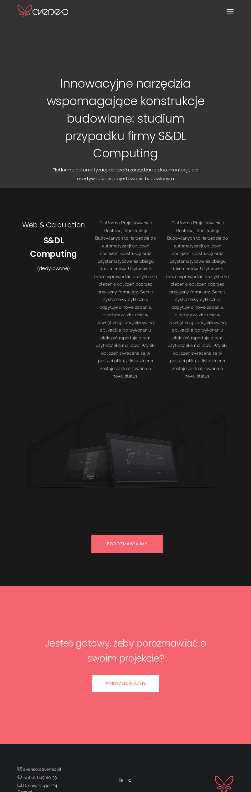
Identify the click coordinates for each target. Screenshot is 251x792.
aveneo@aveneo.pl (39, 769)
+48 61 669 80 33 (37, 777)
